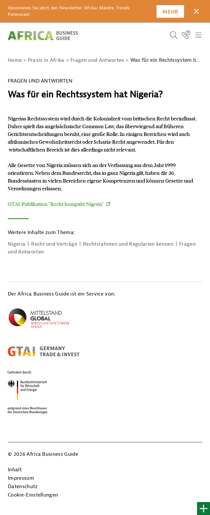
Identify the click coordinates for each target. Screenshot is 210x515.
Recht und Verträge (54, 244)
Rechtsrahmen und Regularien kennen (128, 244)
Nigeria (16, 244)
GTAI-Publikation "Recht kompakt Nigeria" (56, 203)
